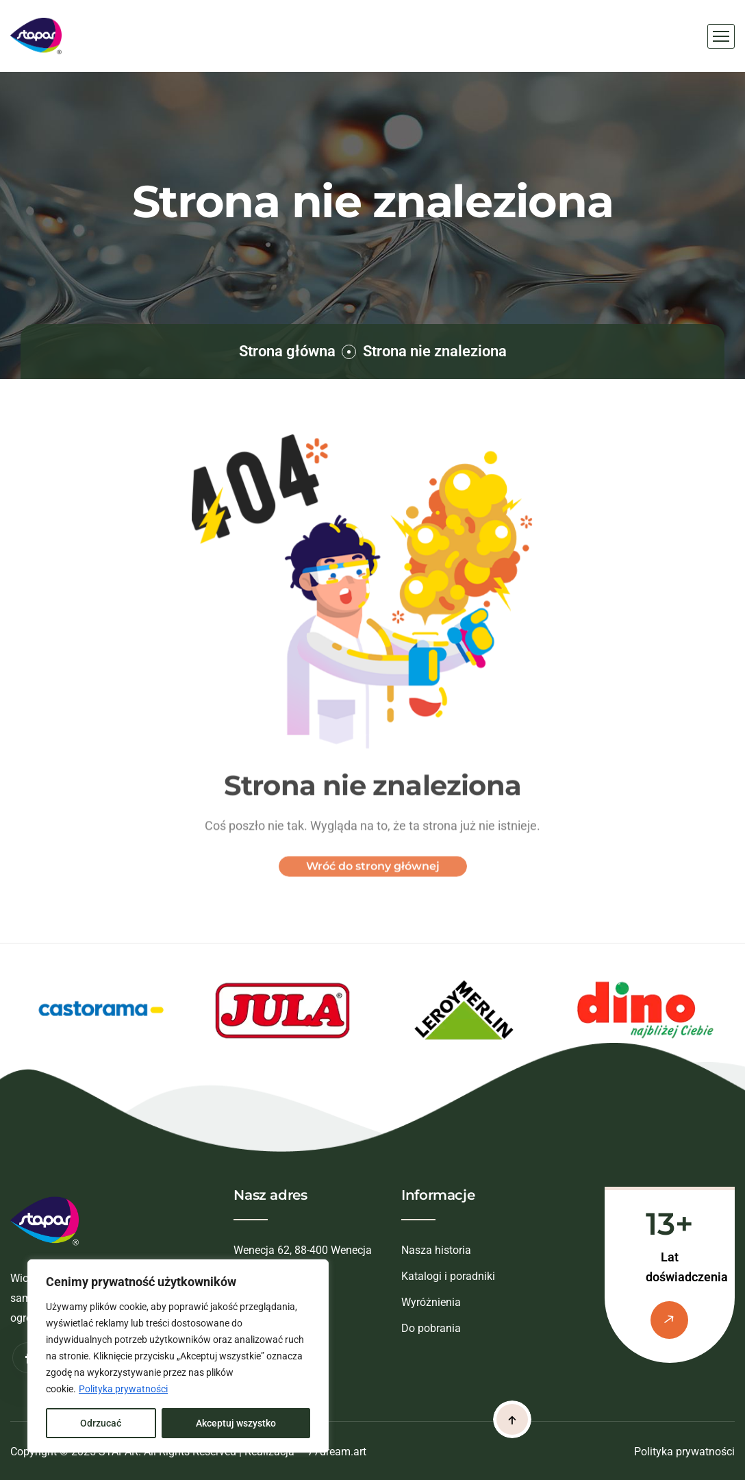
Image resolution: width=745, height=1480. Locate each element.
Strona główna (287, 351)
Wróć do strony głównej (373, 873)
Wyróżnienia (431, 1302)
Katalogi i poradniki (448, 1276)
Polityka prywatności (123, 1388)
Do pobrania (431, 1328)
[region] (178, 1356)
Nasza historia (436, 1250)
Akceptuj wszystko (236, 1423)
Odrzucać (100, 1423)
